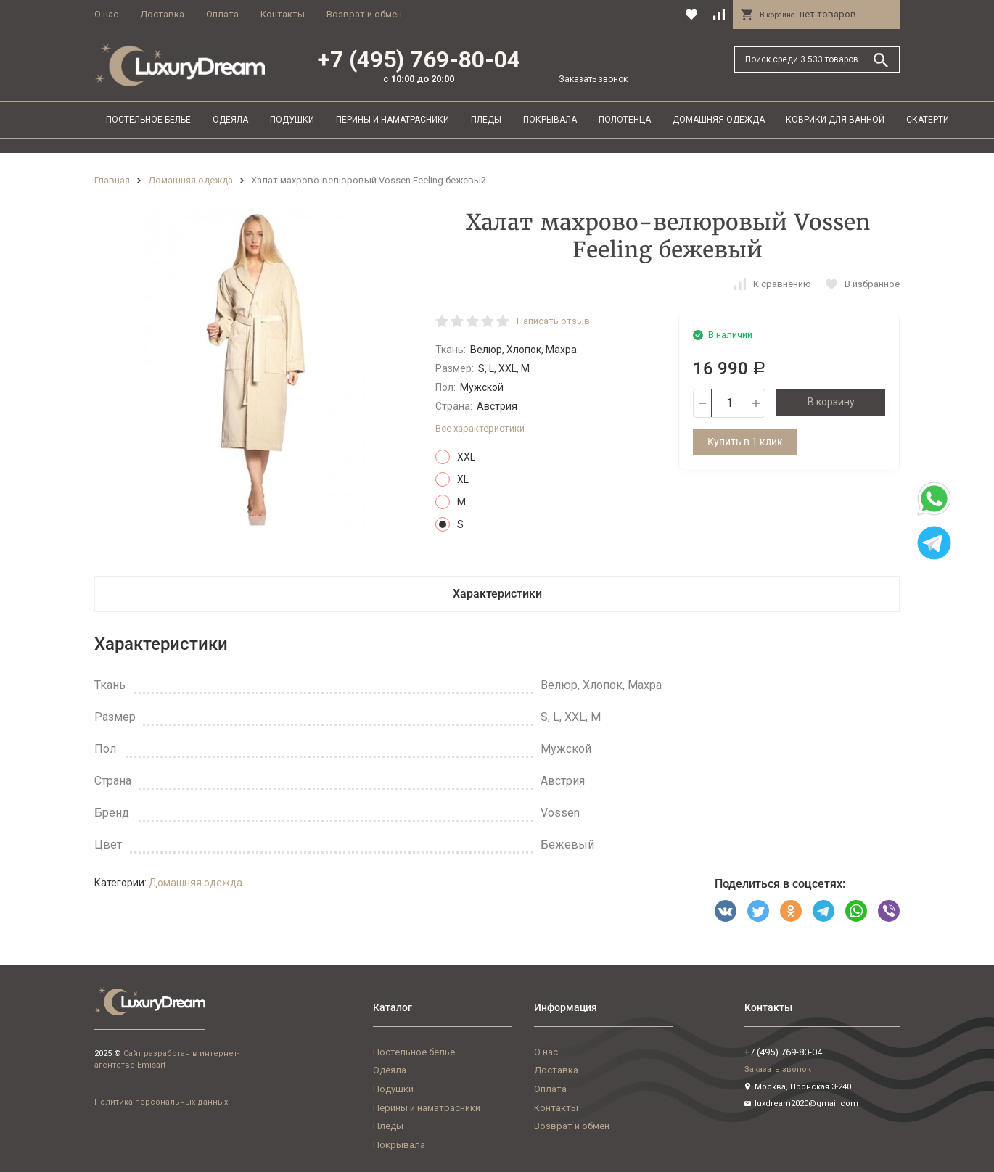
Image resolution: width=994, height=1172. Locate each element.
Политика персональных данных (161, 1102)
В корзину (831, 402)
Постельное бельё (148, 120)
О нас (106, 14)
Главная (112, 180)
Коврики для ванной (835, 120)
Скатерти (927, 120)
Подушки (292, 120)
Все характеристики (480, 428)
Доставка (162, 14)
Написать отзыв (553, 320)
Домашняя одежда (719, 120)
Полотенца (625, 120)
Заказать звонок (593, 79)
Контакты (282, 14)
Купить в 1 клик (745, 441)
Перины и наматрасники (392, 120)
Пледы (486, 120)
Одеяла (230, 120)
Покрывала (550, 120)
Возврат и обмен (364, 14)
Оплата (222, 14)
